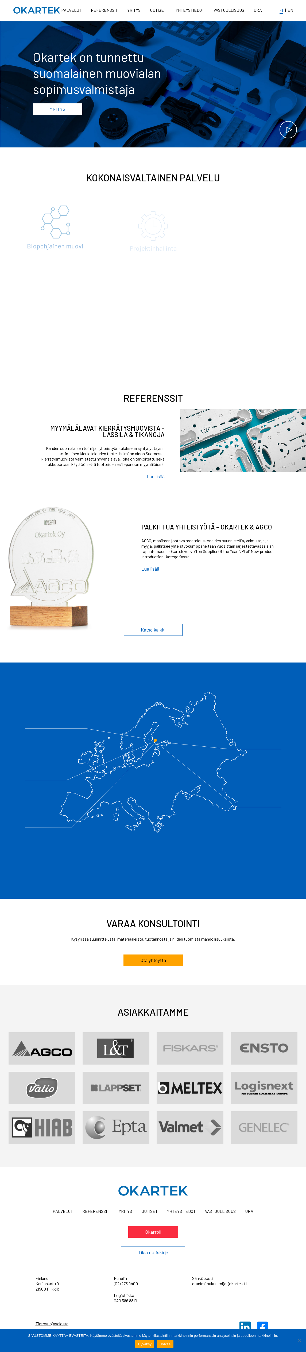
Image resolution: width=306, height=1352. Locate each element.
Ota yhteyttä (153, 965)
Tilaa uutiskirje (153, 1252)
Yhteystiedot (190, 10)
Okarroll (153, 1232)
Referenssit (104, 10)
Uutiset (158, 10)
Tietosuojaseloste (52, 1324)
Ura (258, 10)
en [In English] (290, 10)
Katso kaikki (153, 630)
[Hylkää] (299, 1340)
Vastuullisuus (229, 10)
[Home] (36, 10)
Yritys (134, 10)
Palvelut (71, 10)
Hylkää (165, 1344)
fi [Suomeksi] (281, 10)
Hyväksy (145, 1344)
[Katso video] (288, 129)
